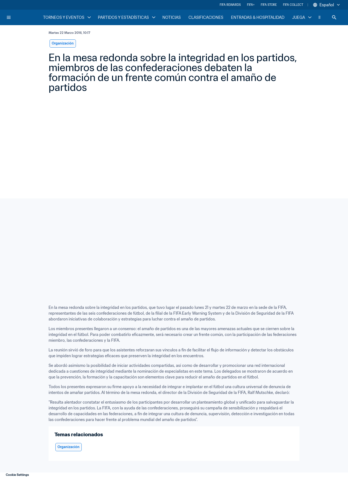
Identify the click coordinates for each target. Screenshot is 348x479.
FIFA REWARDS (230, 5)
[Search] (334, 17)
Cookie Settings (17, 475)
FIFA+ (250, 5)
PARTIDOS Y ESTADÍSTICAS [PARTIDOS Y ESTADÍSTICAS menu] (127, 17)
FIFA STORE (269, 5)
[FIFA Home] (24, 17)
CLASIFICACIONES (205, 17)
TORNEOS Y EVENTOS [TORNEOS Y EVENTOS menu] (67, 17)
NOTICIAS (171, 17)
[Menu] (9, 17)
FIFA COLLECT (293, 5)
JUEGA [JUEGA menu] (302, 17)
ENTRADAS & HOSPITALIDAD (257, 17)
